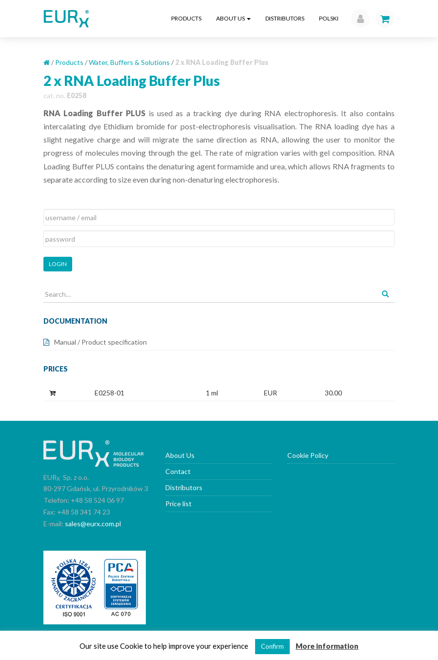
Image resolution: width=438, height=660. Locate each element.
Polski (328, 18)
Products (186, 18)
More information (327, 645)
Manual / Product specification (100, 342)
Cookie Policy (307, 455)
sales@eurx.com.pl (93, 523)
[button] (358, 18)
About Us (233, 18)
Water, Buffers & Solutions (129, 62)
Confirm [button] (272, 646)
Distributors (284, 18)
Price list (178, 503)
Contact (178, 471)
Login (58, 264)
